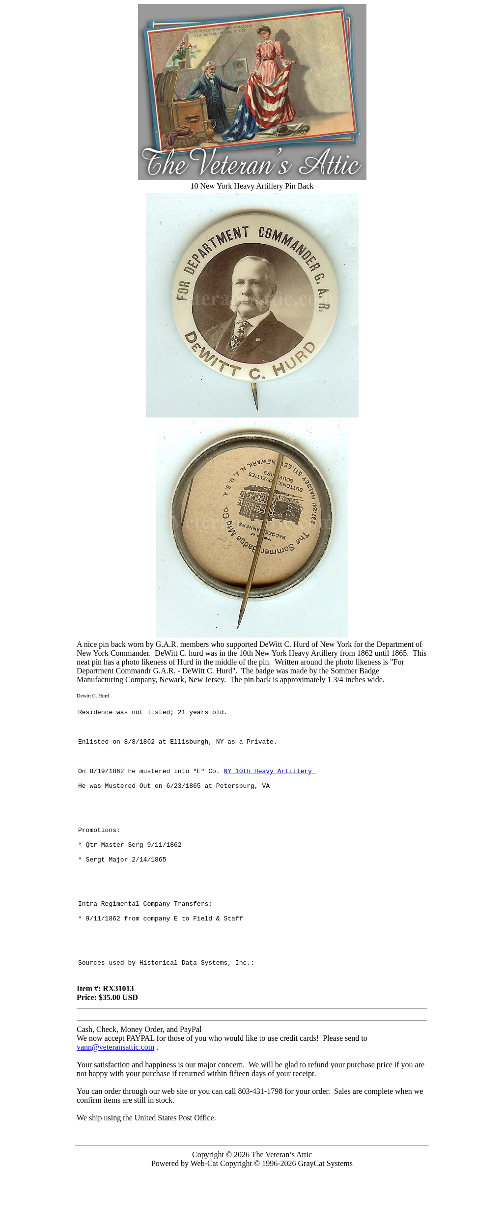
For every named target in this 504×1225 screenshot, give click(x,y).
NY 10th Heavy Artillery (269, 784)
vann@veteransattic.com (115, 1100)
